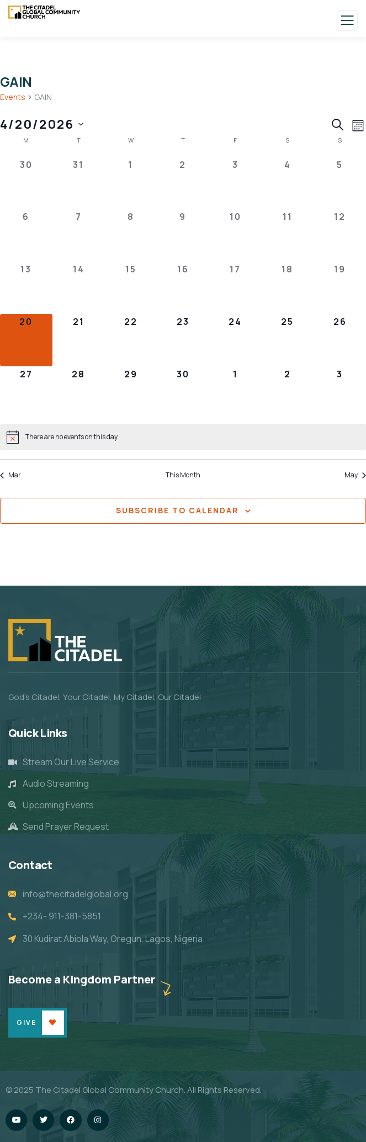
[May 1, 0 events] (235, 392)
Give (26, 1022)
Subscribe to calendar (177, 510)
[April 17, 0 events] (235, 287)
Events (12, 97)
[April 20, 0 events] (26, 340)
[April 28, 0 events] (78, 392)
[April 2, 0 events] (183, 183)
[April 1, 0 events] (130, 183)
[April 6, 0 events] (26, 235)
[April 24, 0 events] (235, 340)
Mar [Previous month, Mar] (10, 475)
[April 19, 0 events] (340, 287)
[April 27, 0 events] (26, 392)
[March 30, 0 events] (26, 183)
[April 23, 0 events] (183, 340)
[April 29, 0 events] (130, 392)
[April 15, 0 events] (130, 287)
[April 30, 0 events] (183, 392)
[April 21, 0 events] (78, 340)
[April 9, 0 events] (183, 235)
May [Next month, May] (355, 475)
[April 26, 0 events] (340, 340)
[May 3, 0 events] (340, 392)
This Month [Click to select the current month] (183, 475)
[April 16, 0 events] (183, 287)
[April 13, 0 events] (26, 287)
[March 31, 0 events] (78, 183)
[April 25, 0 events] (288, 340)
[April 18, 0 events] (288, 287)
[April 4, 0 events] (288, 183)
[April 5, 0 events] (340, 183)
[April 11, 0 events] (288, 235)
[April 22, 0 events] (130, 340)
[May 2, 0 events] (288, 392)
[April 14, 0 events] (78, 287)
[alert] (183, 437)
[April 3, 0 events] (235, 183)
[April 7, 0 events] (78, 235)
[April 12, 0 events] (340, 235)
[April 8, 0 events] (130, 235)
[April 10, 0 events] (235, 235)
